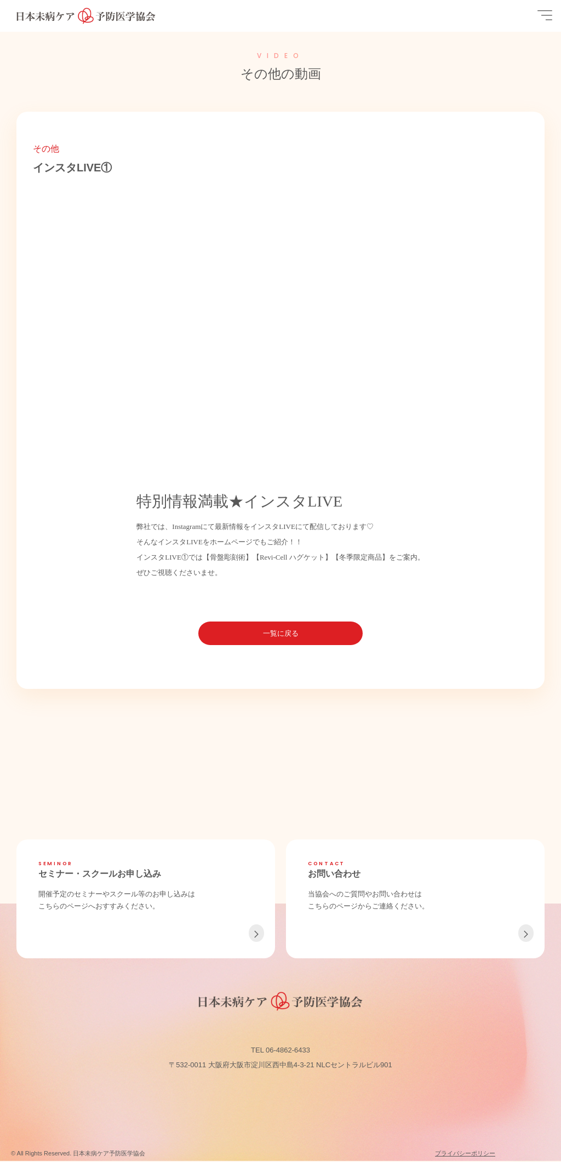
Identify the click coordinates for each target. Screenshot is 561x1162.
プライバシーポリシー (465, 1154)
